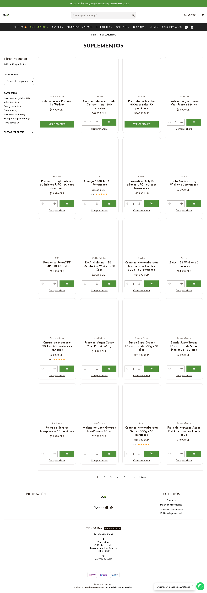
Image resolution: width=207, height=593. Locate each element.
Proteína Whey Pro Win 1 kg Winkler (57, 103)
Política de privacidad (171, 513)
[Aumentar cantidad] (97, 122)
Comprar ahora (99, 128)
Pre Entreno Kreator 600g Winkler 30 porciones (141, 105)
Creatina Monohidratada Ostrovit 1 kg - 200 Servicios (99, 105)
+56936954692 (103, 534)
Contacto (171, 500)
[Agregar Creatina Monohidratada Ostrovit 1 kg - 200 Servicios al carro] (109, 122)
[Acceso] (191, 15)
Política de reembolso (171, 504)
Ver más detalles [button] (103, 557)
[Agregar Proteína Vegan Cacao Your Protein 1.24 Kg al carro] (193, 122)
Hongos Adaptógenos (17, 118)
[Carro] (203, 15)
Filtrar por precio (19, 132)
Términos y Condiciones (171, 509)
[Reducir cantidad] (85, 122)
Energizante (12, 106)
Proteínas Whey (14, 114)
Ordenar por (11, 74)
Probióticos (11, 122)
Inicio (93, 35)
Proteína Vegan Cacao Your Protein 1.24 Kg (184, 103)
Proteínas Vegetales (17, 98)
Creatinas (10, 110)
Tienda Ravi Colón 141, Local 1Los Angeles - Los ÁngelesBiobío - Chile (103, 545)
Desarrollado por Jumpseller (118, 587)
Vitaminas (11, 102)
